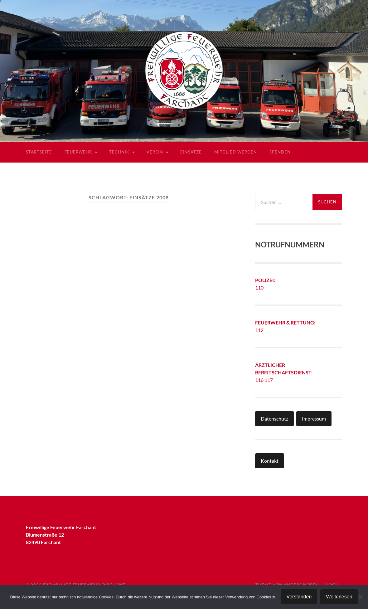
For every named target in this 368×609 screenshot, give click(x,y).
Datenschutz (274, 418)
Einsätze (191, 151)
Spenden (280, 151)
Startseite (39, 151)
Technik (119, 151)
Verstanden (299, 596)
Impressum (314, 418)
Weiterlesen (339, 596)
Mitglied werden (235, 151)
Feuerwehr (78, 151)
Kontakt (269, 461)
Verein (155, 151)
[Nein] (360, 597)
